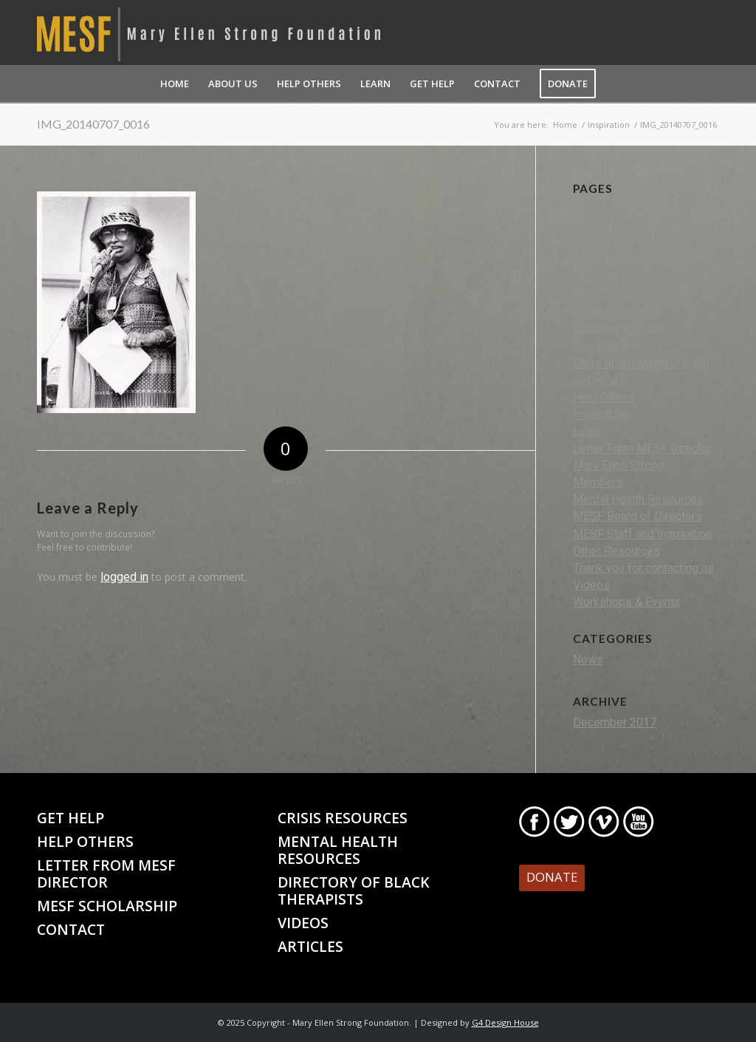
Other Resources (616, 551)
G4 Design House (505, 1022)
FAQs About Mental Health (641, 363)
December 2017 (614, 722)
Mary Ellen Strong (618, 465)
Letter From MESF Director (642, 448)
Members (598, 482)
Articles (593, 243)
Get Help (595, 380)
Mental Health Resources (638, 499)
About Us (596, 209)
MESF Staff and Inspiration (642, 534)
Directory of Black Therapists (354, 890)
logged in (124, 577)
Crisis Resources (617, 311)
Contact (592, 277)
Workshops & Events (627, 602)
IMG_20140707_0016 (93, 124)
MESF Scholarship (107, 906)
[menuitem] (175, 83)
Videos (591, 585)
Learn (587, 431)
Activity (592, 226)
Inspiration (600, 414)
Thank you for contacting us (643, 568)
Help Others (604, 397)
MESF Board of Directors (637, 516)
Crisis (588, 294)
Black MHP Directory (627, 260)
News (588, 660)
